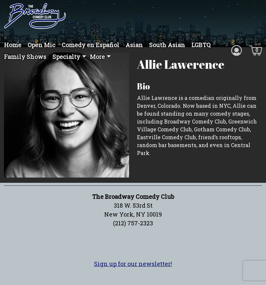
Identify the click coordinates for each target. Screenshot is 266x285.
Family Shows (25, 57)
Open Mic (41, 45)
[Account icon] (236, 50)
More (97, 57)
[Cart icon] (255, 50)
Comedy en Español (90, 45)
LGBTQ (201, 45)
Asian (134, 45)
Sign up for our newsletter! (133, 271)
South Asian (167, 45)
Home (12, 45)
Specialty (66, 57)
